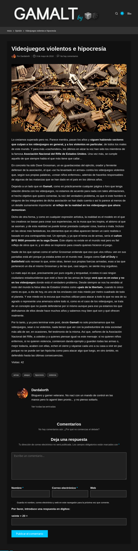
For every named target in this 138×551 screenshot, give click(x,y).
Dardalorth (40, 390)
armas (16, 375)
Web (93, 487)
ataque (27, 375)
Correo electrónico (65, 487)
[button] (43, 406)
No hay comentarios (67, 56)
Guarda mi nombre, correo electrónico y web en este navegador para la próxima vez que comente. (63, 502)
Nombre (17, 487)
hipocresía (39, 375)
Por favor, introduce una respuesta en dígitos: (40, 508)
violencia (52, 375)
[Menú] (129, 13)
